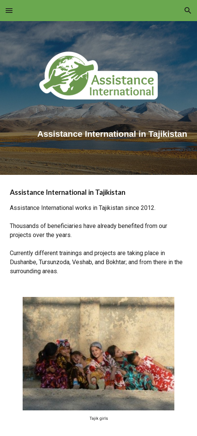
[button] (9, 10)
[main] (98, 131)
